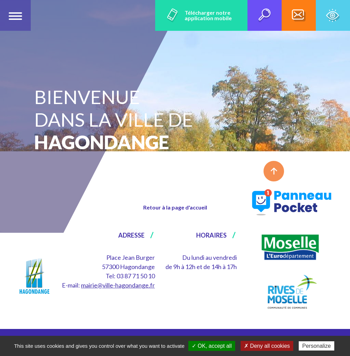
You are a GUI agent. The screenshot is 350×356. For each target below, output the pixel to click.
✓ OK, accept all (212, 346)
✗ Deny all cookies (267, 346)
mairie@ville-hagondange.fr (118, 285)
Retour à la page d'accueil (175, 207)
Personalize (316, 346)
